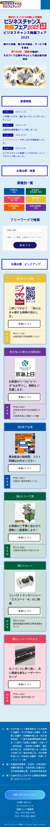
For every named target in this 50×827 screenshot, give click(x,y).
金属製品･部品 (14, 191)
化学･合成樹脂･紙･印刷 (14, 199)
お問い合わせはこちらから (25, 794)
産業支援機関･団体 (36, 207)
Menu (45, 4)
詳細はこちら (25, 323)
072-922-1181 (28, 812)
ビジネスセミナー (11, 139)
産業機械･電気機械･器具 (36, 191)
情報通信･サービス (36, 199)
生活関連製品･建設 (14, 207)
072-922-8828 (28, 816)
